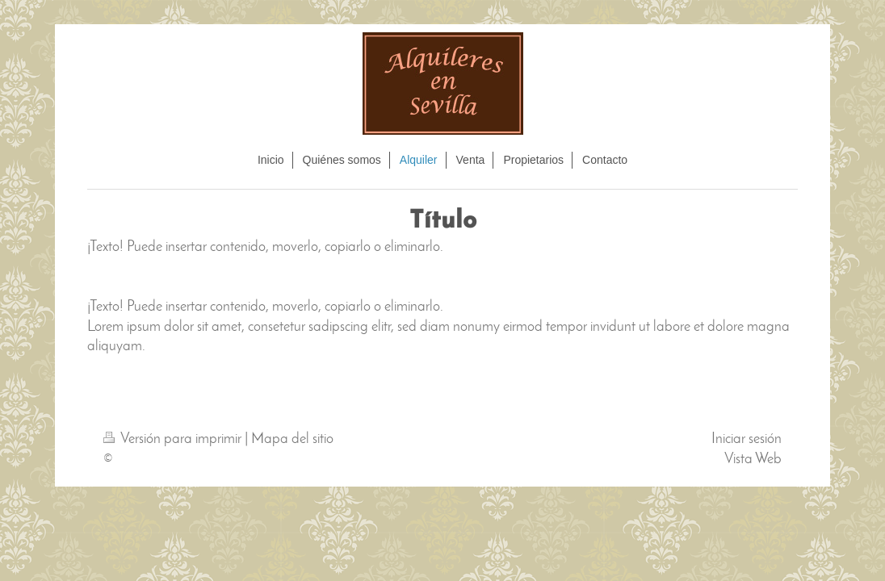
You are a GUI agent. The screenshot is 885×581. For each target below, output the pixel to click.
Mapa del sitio (292, 439)
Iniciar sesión (746, 439)
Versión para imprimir (174, 439)
